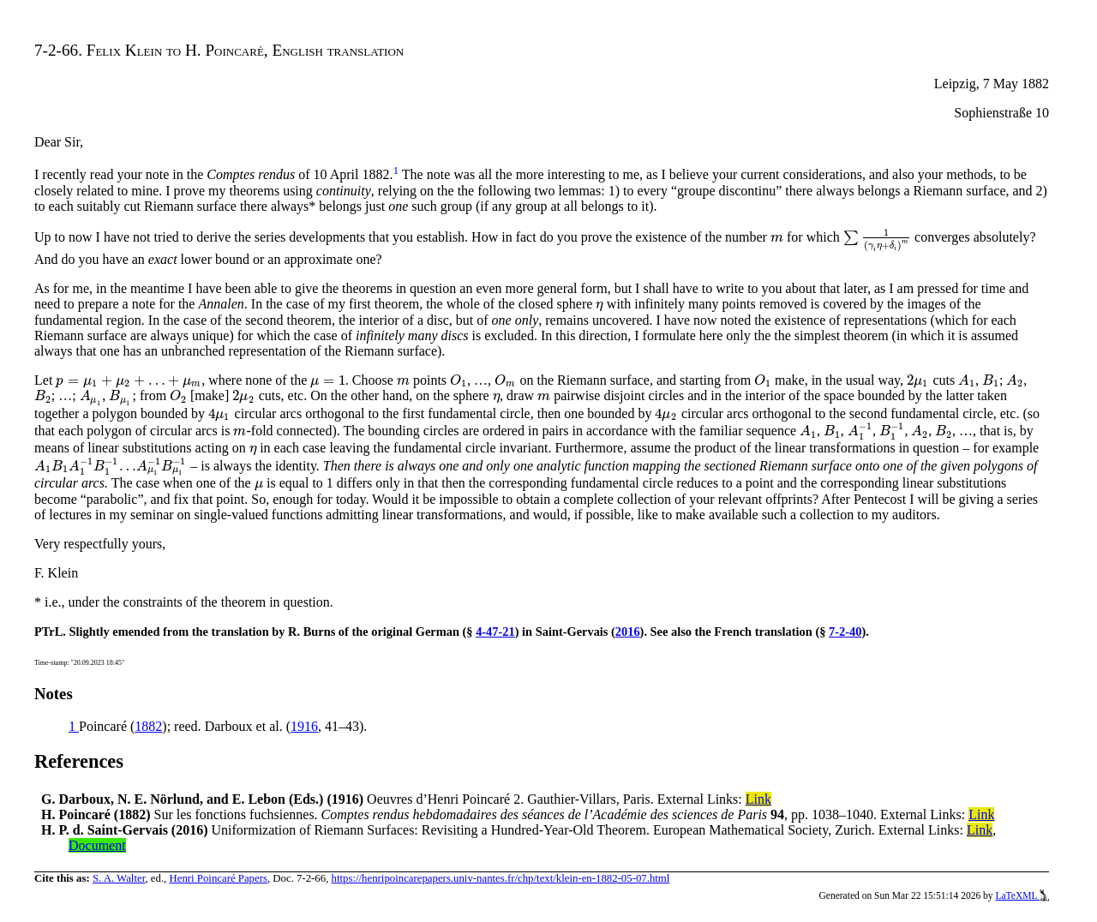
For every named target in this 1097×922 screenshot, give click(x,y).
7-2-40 (845, 631)
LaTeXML (1022, 895)
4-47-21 (495, 631)
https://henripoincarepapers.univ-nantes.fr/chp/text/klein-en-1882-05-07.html (501, 878)
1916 (304, 726)
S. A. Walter (119, 878)
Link (758, 799)
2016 (627, 631)
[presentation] (776, 237)
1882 (148, 726)
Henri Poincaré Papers (218, 878)
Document (97, 845)
